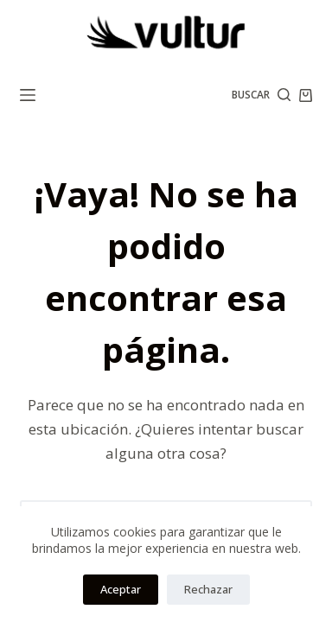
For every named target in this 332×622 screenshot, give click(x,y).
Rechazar (208, 589)
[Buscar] (261, 95)
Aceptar (120, 589)
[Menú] (27, 95)
